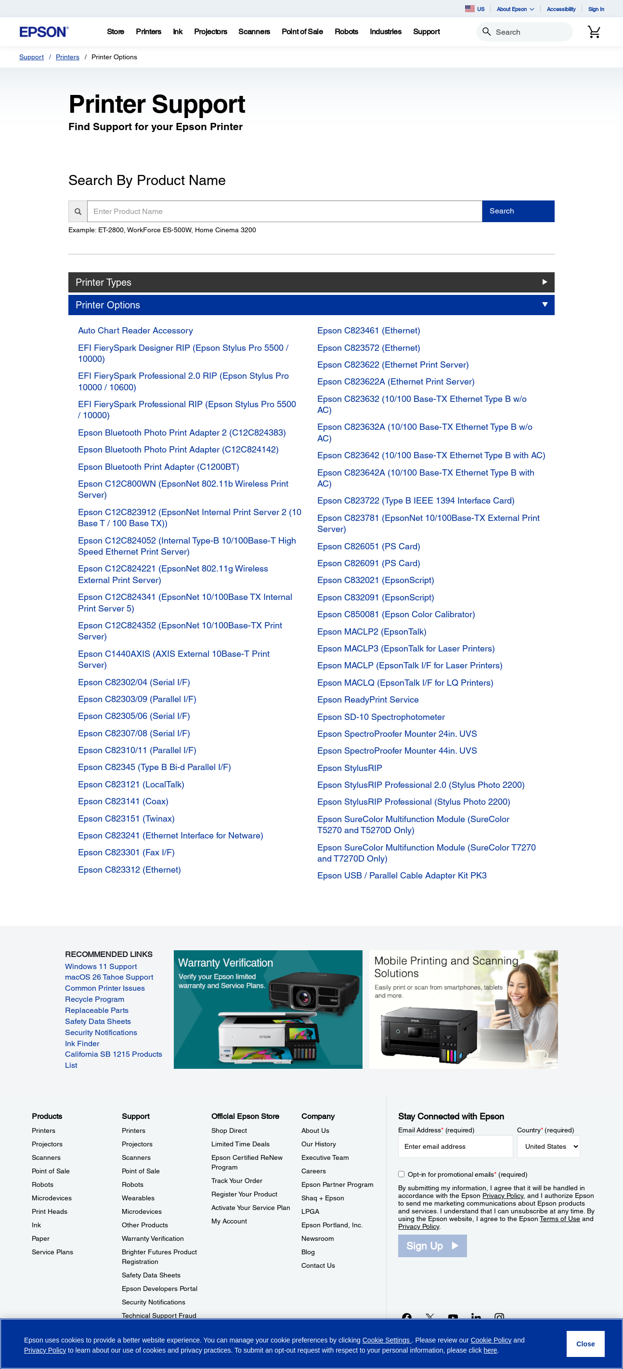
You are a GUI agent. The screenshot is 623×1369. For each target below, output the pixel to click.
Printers (67, 57)
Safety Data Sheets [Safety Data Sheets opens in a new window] (98, 1021)
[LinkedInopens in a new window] (476, 1317)
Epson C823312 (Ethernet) (129, 869)
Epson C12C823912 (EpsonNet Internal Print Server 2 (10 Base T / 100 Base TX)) (189, 517)
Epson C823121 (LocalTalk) (131, 784)
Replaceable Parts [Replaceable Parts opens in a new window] (97, 1010)
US (474, 8)
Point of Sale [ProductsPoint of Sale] (51, 1171)
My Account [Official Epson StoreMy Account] (229, 1221)
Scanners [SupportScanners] (136, 1157)
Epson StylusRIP (349, 768)
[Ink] (177, 31)
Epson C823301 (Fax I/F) (126, 852)
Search (502, 210)
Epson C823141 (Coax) (123, 801)
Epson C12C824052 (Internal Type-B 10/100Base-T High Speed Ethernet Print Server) (187, 546)
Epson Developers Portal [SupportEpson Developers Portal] (159, 1288)
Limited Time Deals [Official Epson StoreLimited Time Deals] (240, 1144)
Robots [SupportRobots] (132, 1184)
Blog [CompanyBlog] (308, 1252)
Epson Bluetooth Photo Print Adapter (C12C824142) (178, 449)
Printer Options (108, 305)
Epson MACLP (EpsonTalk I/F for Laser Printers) (410, 665)
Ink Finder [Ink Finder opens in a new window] (82, 1043)
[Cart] (594, 31)
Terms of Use (560, 1219)
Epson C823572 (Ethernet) (368, 348)
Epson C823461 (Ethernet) (368, 330)
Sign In (596, 9)
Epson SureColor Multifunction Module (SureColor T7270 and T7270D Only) (426, 853)
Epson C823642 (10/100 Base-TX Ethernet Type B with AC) (431, 455)
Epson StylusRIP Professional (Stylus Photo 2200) (413, 802)
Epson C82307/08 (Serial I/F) (134, 733)
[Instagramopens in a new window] (499, 1317)
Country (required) (545, 1130)
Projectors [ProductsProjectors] (47, 1144)
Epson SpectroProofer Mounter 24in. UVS (397, 734)
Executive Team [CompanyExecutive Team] (325, 1157)
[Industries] (385, 31)
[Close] (586, 1344)
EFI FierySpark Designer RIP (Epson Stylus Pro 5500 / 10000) (183, 353)
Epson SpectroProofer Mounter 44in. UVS (397, 750)
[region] (311, 1343)
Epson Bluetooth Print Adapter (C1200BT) (158, 467)
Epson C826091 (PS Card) (368, 563)
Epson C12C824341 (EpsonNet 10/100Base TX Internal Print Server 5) (185, 602)
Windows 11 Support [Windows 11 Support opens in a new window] (101, 966)
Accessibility (561, 9)
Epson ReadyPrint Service (368, 699)
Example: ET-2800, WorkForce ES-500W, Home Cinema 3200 (162, 230)
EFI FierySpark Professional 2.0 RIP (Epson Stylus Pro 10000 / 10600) (183, 381)
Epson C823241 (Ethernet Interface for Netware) (170, 835)
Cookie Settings (387, 1340)
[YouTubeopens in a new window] (453, 1317)
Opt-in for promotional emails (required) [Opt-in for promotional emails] (468, 1174)
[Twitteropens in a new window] (430, 1317)
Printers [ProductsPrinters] (43, 1130)
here (490, 1350)
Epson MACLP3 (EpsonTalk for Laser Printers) (406, 648)
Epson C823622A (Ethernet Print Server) (396, 381)
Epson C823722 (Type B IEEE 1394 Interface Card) (416, 500)
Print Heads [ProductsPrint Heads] (49, 1211)
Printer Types (103, 282)
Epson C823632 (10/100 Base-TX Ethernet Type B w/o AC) (422, 404)
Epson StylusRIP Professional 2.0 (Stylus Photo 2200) (421, 785)
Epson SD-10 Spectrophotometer (381, 717)
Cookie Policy (491, 1340)
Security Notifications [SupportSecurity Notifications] (153, 1302)
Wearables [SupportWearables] (138, 1198)
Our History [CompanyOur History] (318, 1144)
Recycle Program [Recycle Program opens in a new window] (94, 999)
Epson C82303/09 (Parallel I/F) (137, 699)
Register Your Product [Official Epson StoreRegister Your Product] (244, 1194)
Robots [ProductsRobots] (42, 1184)
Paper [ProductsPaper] (41, 1238)
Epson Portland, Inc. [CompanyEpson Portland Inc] (332, 1225)
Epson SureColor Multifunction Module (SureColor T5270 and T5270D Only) (413, 824)
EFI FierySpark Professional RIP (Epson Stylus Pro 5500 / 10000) (187, 409)
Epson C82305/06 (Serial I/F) (134, 716)
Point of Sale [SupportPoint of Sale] (141, 1171)
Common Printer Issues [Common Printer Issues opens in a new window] (105, 988)
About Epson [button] (515, 9)
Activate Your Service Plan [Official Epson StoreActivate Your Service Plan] (250, 1207)
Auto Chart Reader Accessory (135, 330)
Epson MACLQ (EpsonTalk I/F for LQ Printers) (405, 683)
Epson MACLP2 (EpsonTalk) (372, 631)
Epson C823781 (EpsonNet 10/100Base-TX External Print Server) (428, 523)
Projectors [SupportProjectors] (137, 1144)
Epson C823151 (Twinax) (126, 818)
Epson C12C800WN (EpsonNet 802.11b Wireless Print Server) (183, 489)
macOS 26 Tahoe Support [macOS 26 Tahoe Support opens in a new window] (109, 977)
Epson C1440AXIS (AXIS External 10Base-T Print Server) (174, 659)
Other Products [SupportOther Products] (145, 1225)
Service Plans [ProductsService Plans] (52, 1252)
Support (31, 57)
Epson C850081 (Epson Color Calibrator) (396, 614)
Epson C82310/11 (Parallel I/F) (137, 750)
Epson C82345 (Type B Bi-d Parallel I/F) (154, 767)
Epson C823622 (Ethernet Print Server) (393, 364)
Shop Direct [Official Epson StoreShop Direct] (229, 1130)
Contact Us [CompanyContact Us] (318, 1265)
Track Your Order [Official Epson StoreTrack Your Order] (236, 1180)
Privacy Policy (502, 1195)
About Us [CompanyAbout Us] (315, 1130)
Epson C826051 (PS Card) (368, 546)
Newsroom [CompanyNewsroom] (317, 1238)
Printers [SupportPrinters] (133, 1130)
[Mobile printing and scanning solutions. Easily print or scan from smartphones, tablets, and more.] (463, 1009)
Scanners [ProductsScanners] (46, 1157)
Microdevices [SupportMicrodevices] (142, 1211)
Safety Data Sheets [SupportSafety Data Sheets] (151, 1275)
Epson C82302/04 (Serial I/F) (134, 682)
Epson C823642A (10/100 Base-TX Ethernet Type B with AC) (425, 478)
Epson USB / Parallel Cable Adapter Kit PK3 (402, 875)
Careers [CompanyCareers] (313, 1171)
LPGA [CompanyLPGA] (310, 1211)
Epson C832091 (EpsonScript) (375, 597)
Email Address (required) (436, 1130)
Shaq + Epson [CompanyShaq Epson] (322, 1198)
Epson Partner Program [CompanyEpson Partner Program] (337, 1184)
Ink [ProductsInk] (36, 1225)
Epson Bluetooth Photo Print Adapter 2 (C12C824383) (182, 432)
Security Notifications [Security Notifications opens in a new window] (101, 1032)
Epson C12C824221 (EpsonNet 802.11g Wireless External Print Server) (173, 574)
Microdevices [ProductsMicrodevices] (52, 1198)
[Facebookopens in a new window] (406, 1317)
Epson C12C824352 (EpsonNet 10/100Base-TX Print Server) (180, 630)
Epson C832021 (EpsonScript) (375, 580)
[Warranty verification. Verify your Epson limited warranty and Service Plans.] (268, 1009)
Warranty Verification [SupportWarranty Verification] (153, 1238)
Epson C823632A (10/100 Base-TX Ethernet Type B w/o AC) (424, 432)
